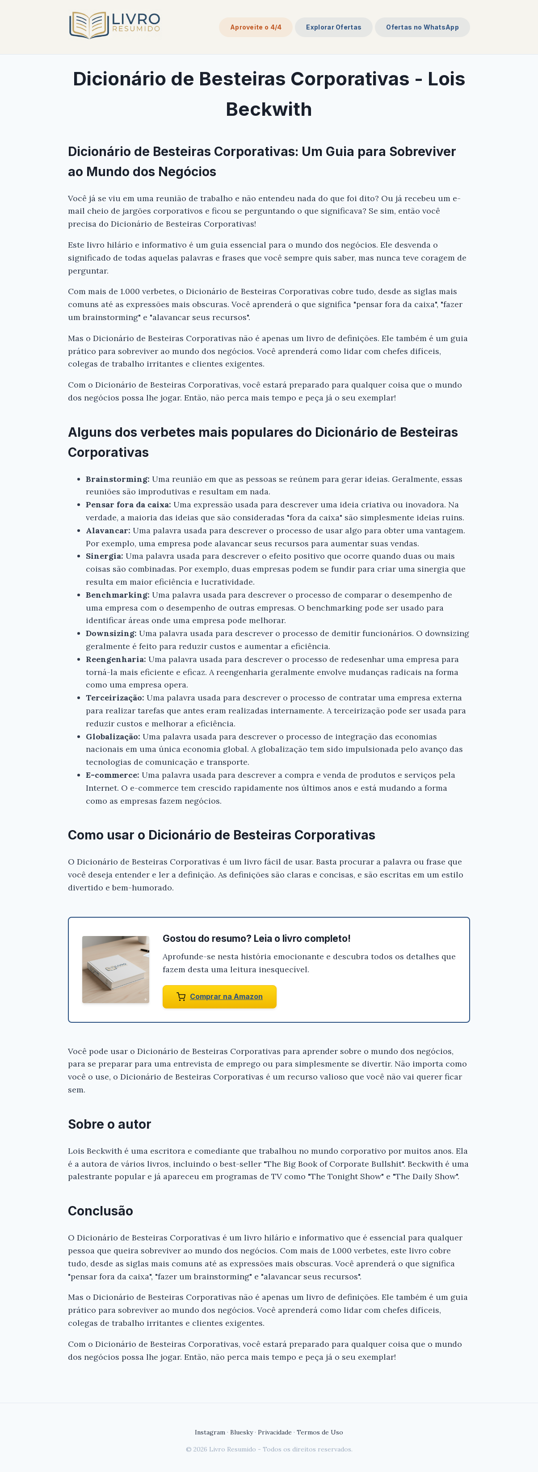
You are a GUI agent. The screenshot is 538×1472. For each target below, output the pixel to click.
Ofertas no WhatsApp (422, 27)
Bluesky (241, 1432)
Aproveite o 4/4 (256, 27)
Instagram (210, 1432)
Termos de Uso (320, 1432)
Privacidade (275, 1432)
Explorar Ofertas (333, 27)
